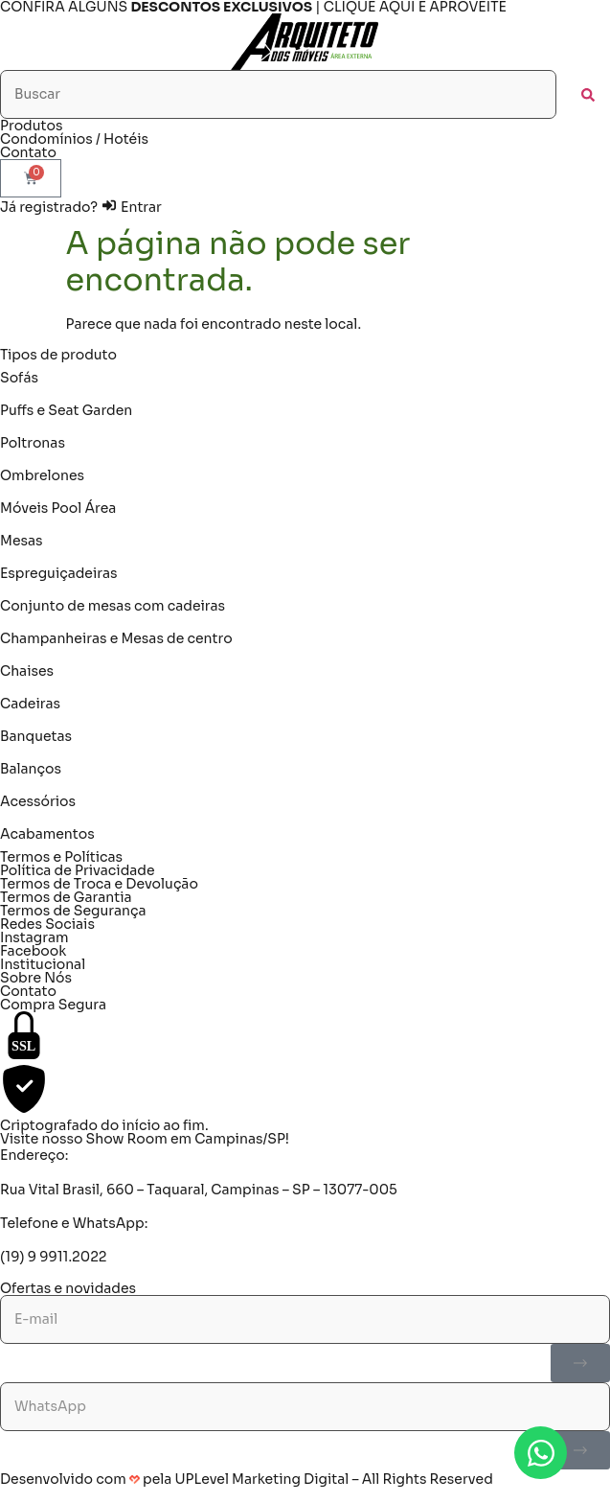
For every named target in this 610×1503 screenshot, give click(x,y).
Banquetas (36, 736)
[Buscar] (278, 94)
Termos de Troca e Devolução (99, 883)
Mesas (21, 540)
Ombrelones (42, 475)
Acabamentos (47, 834)
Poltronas (32, 442)
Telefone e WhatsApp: (73, 1223)
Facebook (33, 951)
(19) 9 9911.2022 (53, 1256)
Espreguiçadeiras (59, 573)
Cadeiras (30, 703)
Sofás (19, 377)
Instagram (34, 937)
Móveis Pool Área (58, 508)
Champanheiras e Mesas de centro (116, 638)
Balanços (30, 768)
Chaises (27, 671)
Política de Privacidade (77, 870)
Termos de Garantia (66, 897)
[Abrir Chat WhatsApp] (540, 1452)
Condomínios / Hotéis (74, 139)
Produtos (31, 125)
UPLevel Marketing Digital (262, 1479)
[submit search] (588, 95)
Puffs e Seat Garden (66, 410)
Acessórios (38, 801)
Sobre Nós (36, 977)
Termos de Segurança (73, 910)
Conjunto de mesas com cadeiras (112, 605)
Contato (28, 152)
